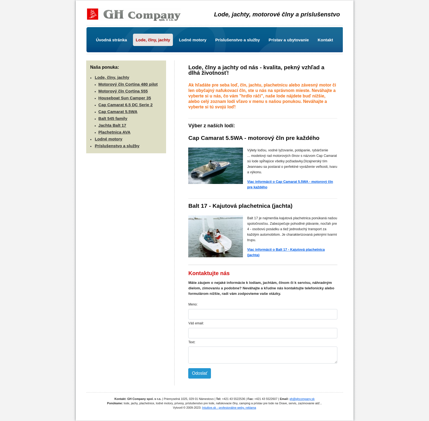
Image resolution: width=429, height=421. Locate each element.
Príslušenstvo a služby (237, 40)
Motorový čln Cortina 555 (123, 91)
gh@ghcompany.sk (302, 398)
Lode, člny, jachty (153, 40)
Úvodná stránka (111, 40)
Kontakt (325, 40)
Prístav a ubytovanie (289, 40)
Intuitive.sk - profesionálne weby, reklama (229, 407)
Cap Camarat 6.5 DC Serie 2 (125, 104)
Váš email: (196, 323)
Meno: (193, 304)
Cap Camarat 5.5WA (118, 111)
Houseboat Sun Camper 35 (124, 98)
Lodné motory (193, 40)
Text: (191, 342)
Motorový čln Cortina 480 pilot (128, 84)
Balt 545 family (112, 118)
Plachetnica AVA (114, 132)
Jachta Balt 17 (112, 125)
